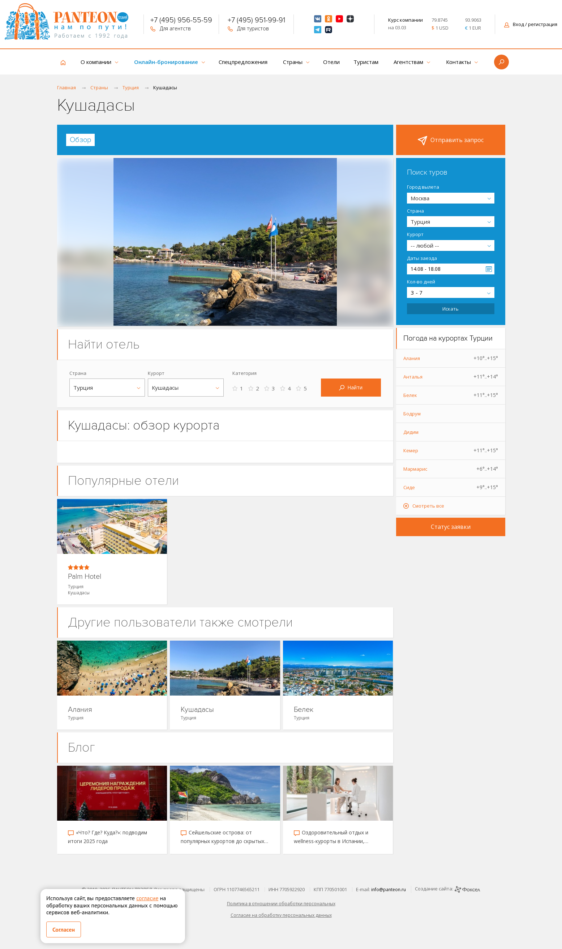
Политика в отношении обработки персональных (281, 904)
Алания (80, 709)
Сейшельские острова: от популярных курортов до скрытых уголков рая (222, 837)
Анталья (450, 377)
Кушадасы (197, 709)
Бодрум (412, 413)
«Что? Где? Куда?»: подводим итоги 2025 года (107, 837)
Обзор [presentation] (80, 140)
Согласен (63, 929)
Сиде (450, 487)
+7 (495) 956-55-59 (181, 21)
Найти (350, 387)
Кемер (450, 450)
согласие (147, 898)
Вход (530, 24)
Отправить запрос (451, 140)
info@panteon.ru (388, 889)
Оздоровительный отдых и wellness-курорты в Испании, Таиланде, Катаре (331, 837)
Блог (81, 747)
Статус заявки (451, 527)
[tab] (80, 140)
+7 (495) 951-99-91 (256, 21)
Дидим (411, 432)
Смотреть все (428, 506)
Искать (450, 308)
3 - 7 (416, 292)
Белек (303, 709)
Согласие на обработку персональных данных (281, 915)
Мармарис (450, 469)
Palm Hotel (84, 576)
